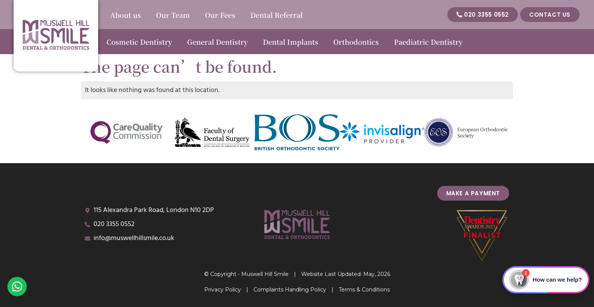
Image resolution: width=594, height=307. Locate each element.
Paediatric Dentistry (428, 42)
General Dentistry (217, 42)
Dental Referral (276, 15)
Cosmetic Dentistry (139, 42)
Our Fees (220, 15)
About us (125, 15)
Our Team (173, 15)
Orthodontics (356, 42)
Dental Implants (290, 42)
